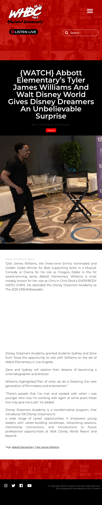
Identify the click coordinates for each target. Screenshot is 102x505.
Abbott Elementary (23, 447)
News (51, 130)
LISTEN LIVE (25, 32)
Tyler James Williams (47, 447)
